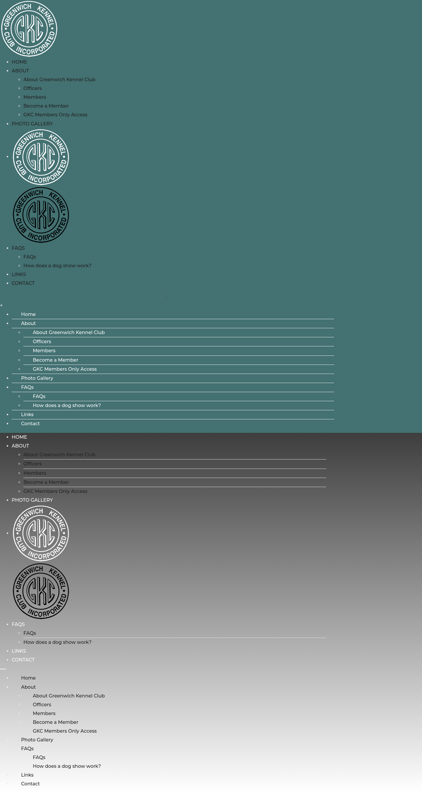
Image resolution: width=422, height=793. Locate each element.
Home (19, 62)
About (20, 71)
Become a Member (46, 106)
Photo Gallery (32, 124)
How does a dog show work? (57, 265)
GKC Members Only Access (55, 115)
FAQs (18, 248)
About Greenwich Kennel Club (59, 79)
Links (19, 274)
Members (34, 97)
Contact (23, 283)
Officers (32, 88)
